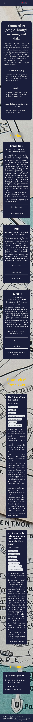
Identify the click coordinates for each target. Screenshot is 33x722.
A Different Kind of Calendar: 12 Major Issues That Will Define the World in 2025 (16, 538)
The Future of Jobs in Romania (16, 398)
